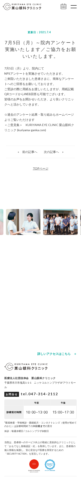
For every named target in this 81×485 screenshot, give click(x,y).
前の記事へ (29, 152)
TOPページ (40, 168)
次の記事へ (51, 152)
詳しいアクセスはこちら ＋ (57, 354)
